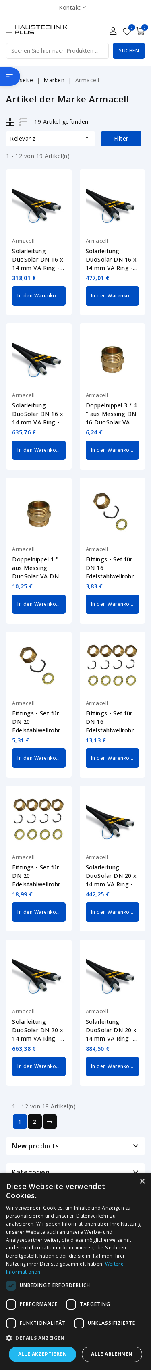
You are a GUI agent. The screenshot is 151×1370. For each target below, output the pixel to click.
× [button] (142, 1182)
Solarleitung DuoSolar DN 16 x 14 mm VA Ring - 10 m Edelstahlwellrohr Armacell (37, 259)
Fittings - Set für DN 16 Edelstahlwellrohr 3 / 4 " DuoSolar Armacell (112, 567)
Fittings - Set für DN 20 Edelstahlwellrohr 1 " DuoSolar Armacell (39, 721)
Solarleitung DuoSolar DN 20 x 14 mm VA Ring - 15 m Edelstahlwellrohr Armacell (37, 1030)
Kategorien (31, 1172)
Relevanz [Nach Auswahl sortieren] (50, 137)
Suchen (129, 50)
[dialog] (75, 1271)
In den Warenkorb (39, 295)
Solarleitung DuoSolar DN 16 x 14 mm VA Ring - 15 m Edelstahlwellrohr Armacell (111, 259)
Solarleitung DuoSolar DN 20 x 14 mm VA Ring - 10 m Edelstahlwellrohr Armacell (111, 875)
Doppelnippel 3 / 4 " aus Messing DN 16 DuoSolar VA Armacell (111, 413)
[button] (75, 1338)
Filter (121, 138)
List (23, 121)
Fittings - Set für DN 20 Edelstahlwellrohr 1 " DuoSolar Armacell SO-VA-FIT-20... (39, 875)
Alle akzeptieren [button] (42, 1354)
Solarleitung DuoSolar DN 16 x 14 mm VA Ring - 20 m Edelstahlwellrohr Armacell (37, 413)
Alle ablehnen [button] (111, 1354)
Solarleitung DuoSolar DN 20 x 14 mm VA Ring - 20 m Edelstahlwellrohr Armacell (111, 1030)
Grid (11, 121)
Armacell (23, 240)
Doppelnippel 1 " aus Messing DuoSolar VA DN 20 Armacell (35, 567)
